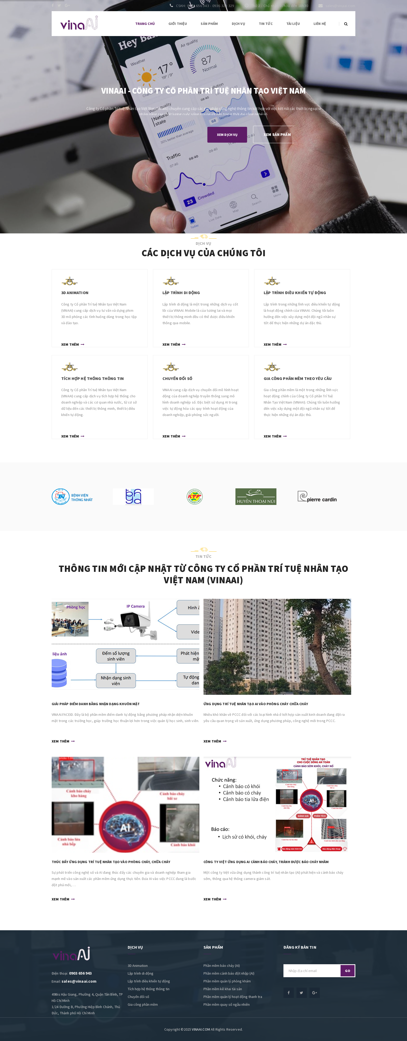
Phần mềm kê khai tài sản (223, 989)
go (347, 970)
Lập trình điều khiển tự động (149, 981)
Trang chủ (145, 23)
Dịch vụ (238, 23)
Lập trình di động (140, 973)
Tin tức (266, 23)
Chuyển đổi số (138, 996)
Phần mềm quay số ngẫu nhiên (227, 1004)
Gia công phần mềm (143, 1004)
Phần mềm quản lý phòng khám (227, 981)
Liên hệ (320, 23)
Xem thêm (72, 344)
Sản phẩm (209, 23)
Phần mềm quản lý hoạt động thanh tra (233, 996)
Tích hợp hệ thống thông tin (148, 989)
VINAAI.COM (201, 1029)
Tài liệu (293, 23)
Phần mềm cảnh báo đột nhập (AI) (229, 973)
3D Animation (138, 965)
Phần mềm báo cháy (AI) (222, 965)
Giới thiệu (177, 23)
